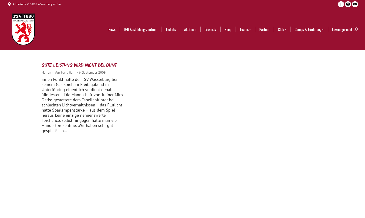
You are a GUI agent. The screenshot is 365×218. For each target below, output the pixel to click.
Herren (46, 72)
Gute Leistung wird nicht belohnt (79, 65)
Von (65, 72)
